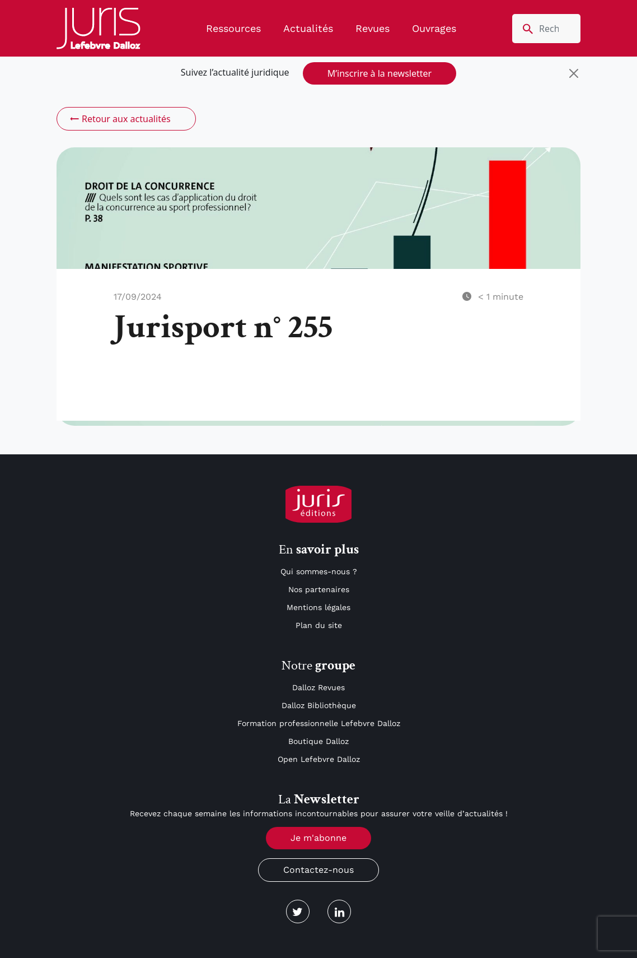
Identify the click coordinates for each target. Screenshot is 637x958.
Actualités (308, 28)
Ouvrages (434, 28)
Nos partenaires (318, 589)
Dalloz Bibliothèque (319, 705)
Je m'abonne (318, 838)
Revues (372, 28)
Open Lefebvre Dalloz (319, 759)
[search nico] (546, 28)
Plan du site (319, 625)
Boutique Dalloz (318, 741)
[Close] (573, 73)
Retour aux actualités (119, 118)
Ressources (233, 28)
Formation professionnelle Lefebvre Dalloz (318, 723)
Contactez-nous (318, 869)
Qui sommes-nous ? (318, 571)
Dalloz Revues (318, 687)
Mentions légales (318, 607)
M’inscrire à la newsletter (379, 73)
